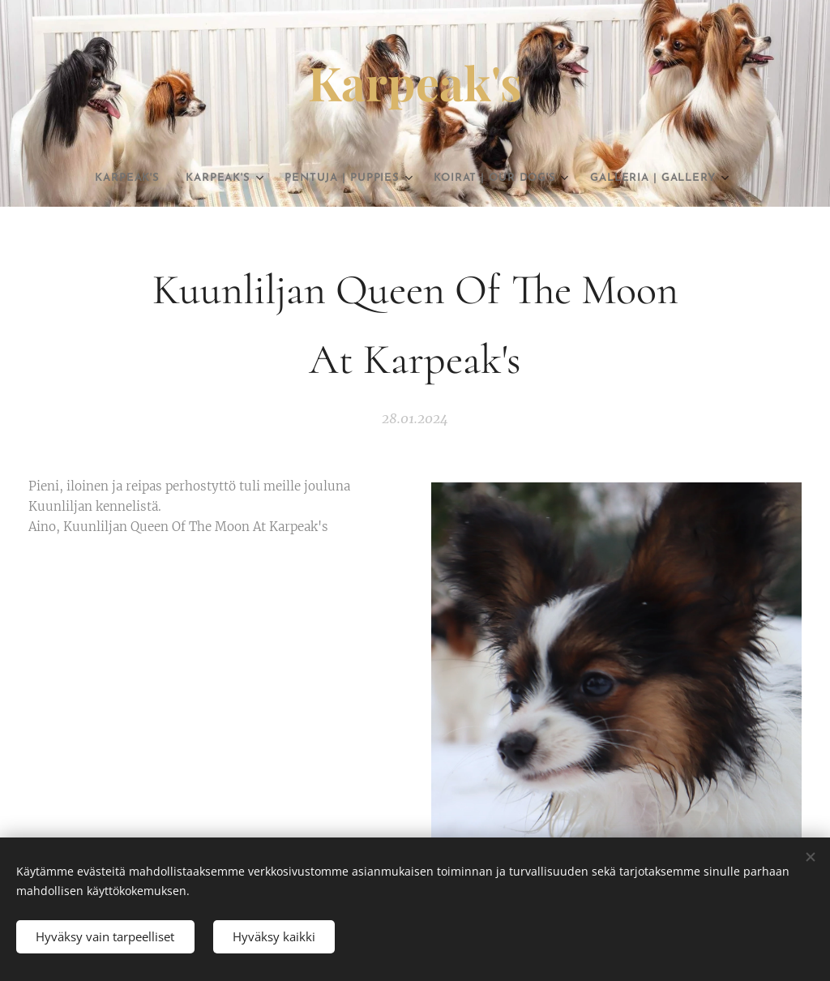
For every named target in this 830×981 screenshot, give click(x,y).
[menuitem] (140, 178)
